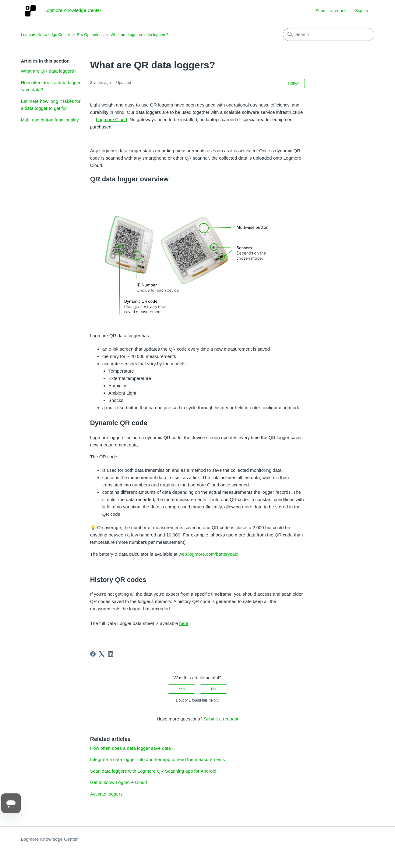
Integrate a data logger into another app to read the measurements (157, 759)
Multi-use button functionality (50, 119)
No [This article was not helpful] (213, 689)
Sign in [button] (361, 10)
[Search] (328, 34)
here (183, 623)
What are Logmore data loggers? (139, 34)
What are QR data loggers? (49, 71)
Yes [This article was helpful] (182, 689)
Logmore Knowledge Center (45, 34)
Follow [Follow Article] (293, 83)
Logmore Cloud (111, 119)
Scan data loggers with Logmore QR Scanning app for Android (153, 771)
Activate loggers (106, 793)
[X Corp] (101, 654)
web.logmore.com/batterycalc (208, 554)
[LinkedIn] (110, 654)
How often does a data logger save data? (51, 86)
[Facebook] (93, 654)
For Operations (90, 34)
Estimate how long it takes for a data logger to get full (51, 105)
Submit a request (332, 10)
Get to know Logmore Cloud (118, 782)
